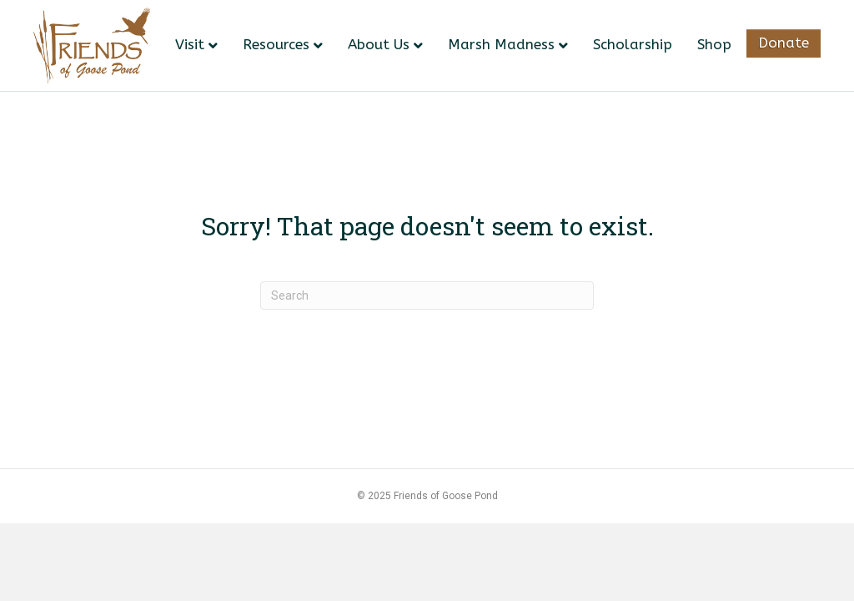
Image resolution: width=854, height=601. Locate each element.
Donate (783, 42)
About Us (378, 44)
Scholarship (632, 44)
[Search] (427, 295)
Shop (714, 44)
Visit (189, 44)
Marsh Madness (501, 44)
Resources (276, 44)
